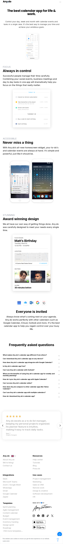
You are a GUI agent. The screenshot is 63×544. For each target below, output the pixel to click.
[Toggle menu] (60, 2)
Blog (35, 466)
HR (34, 497)
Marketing (37, 482)
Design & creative (40, 491)
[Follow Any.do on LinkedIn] (43, 516)
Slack (5, 479)
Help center (38, 460)
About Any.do (9, 460)
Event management (11, 519)
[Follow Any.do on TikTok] (48, 516)
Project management (42, 479)
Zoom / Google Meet (12, 485)
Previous (3, 426)
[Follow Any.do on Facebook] (38, 516)
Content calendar (10, 513)
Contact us (7, 466)
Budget (6, 516)
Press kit (36, 469)
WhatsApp (7, 488)
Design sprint (9, 525)
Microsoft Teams (10, 482)
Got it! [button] (58, 540)
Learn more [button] (6, 541)
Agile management (11, 510)
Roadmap (7, 528)
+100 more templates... (13, 531)
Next (60, 426)
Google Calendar (10, 494)
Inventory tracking (11, 522)
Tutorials (36, 463)
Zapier (5, 497)
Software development (43, 494)
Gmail (5, 491)
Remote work (39, 488)
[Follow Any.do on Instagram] (34, 516)
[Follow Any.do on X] (52, 516)
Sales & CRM (38, 485)
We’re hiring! (8, 463)
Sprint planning (9, 507)
